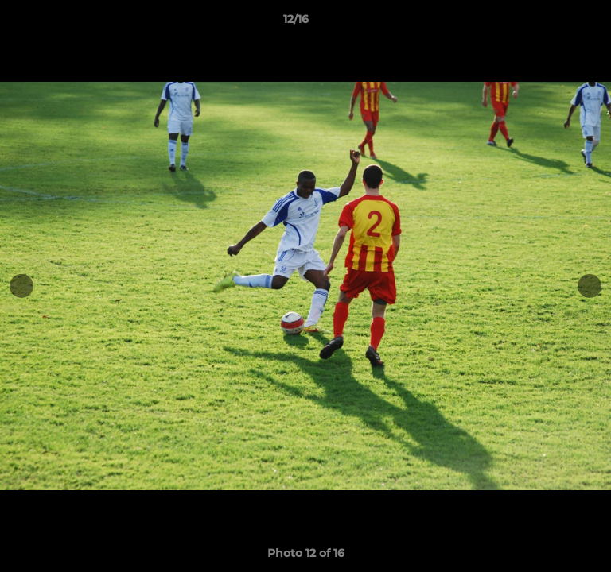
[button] (553, 23)
